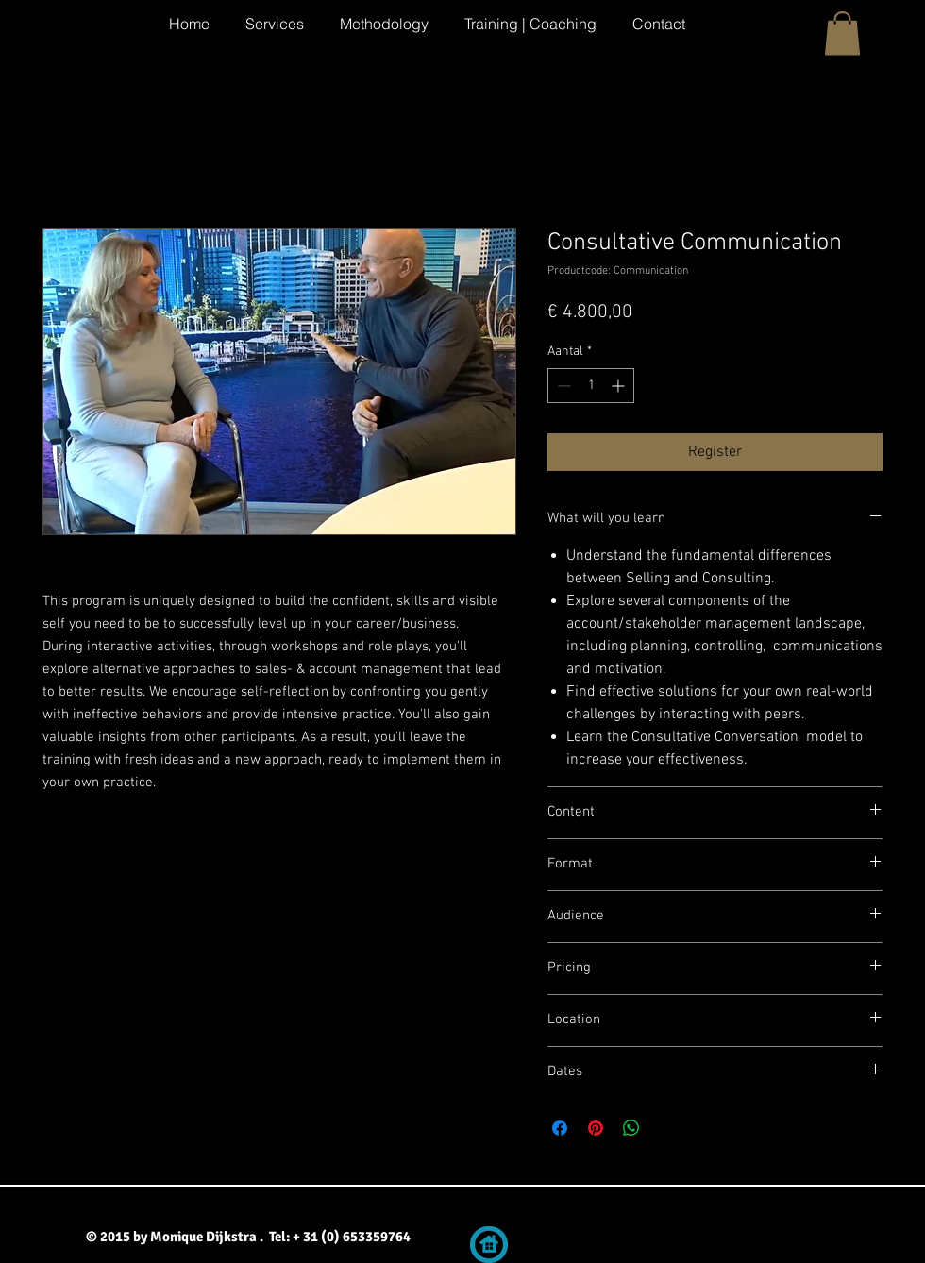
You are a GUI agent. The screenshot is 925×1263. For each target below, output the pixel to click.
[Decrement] (562, 385)
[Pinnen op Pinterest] (595, 1128)
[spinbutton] (591, 385)
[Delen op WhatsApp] (631, 1128)
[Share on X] (667, 1128)
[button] (842, 33)
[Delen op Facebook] (559, 1128)
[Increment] (619, 385)
